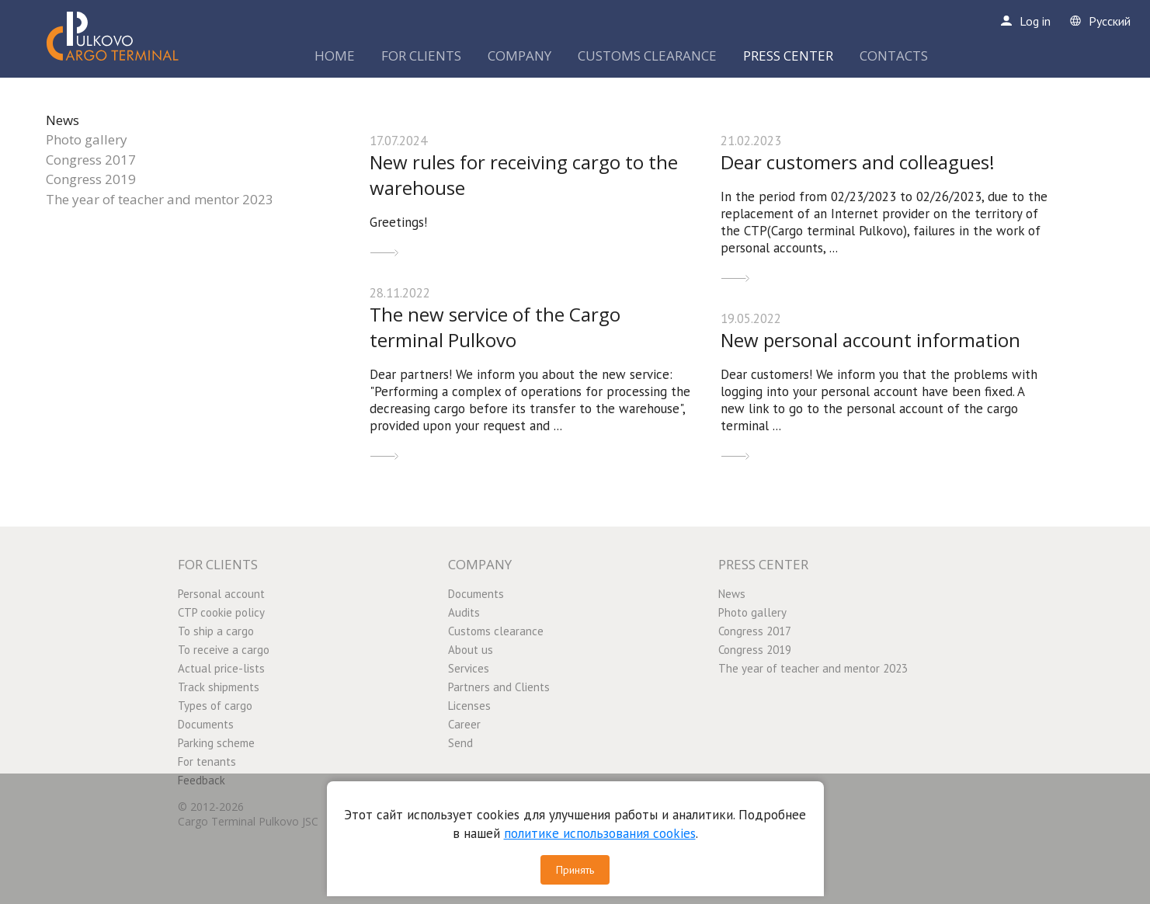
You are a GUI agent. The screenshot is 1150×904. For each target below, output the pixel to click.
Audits (464, 612)
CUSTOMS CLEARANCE (647, 55)
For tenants (207, 761)
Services (468, 668)
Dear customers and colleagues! (858, 162)
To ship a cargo (216, 631)
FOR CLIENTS (421, 55)
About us (470, 649)
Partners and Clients (499, 687)
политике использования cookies (600, 833)
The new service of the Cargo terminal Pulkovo (495, 327)
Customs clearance (496, 631)
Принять (575, 870)
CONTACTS (894, 55)
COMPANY (519, 55)
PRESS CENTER (788, 55)
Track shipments (218, 687)
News (62, 120)
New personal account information (870, 340)
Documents (206, 724)
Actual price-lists (221, 668)
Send (460, 742)
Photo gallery (86, 139)
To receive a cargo (223, 649)
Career (464, 724)
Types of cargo (215, 705)
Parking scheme (216, 742)
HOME (334, 55)
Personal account (221, 593)
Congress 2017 (91, 160)
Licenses (469, 705)
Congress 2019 (91, 179)
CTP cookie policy (221, 612)
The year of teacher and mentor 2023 (159, 199)
